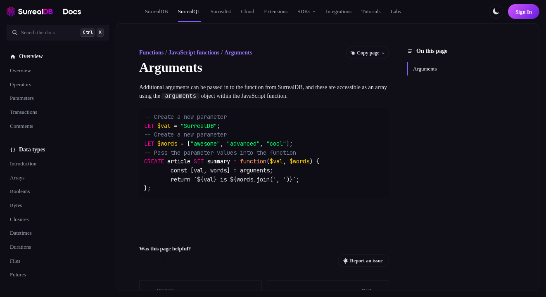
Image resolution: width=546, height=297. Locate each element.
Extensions (275, 11)
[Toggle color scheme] (496, 12)
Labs (396, 11)
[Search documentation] (58, 32)
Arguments (238, 53)
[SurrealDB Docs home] (72, 11)
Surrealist (221, 11)
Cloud (247, 11)
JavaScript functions (194, 53)
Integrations (338, 11)
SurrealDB (156, 11)
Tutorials (370, 11)
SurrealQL (189, 11)
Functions (151, 53)
